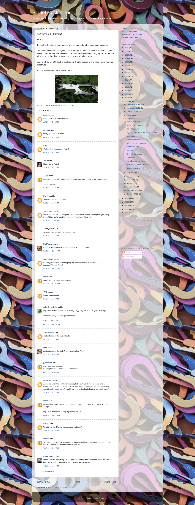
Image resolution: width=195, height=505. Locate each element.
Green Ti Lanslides (134, 154)
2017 (127, 80)
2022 (127, 62)
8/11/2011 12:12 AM (51, 415)
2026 (127, 48)
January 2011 (133, 194)
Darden (46, 196)
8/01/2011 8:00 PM (51, 221)
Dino (45, 348)
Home (77, 481)
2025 (127, 51)
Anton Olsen (48, 332)
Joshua (46, 130)
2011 (127, 101)
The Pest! (130, 157)
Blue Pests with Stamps (136, 143)
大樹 (45, 292)
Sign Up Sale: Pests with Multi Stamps (142, 133)
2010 (127, 199)
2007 (127, 209)
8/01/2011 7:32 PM (51, 188)
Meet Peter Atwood (129, 31)
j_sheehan (47, 363)
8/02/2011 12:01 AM (51, 284)
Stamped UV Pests (134, 140)
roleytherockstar (50, 307)
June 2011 (131, 176)
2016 (127, 83)
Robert (46, 423)
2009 (127, 202)
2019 (127, 73)
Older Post (110, 481)
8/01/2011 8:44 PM (51, 236)
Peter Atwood (49, 456)
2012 (127, 98)
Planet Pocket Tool (52, 12)
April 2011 (131, 183)
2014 (127, 91)
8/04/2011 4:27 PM (51, 339)
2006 (127, 213)
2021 (127, 66)
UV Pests (130, 150)
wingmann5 (48, 259)
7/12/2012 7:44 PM (51, 466)
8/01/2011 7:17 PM (51, 137)
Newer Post (43, 481)
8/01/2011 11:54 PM (51, 269)
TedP (45, 161)
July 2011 (131, 173)
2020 (127, 69)
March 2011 (132, 187)
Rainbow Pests (132, 147)
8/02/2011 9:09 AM (51, 299)
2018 (127, 76)
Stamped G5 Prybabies (135, 168)
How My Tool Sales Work (132, 34)
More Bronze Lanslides (135, 161)
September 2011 (134, 115)
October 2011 (133, 111)
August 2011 (132, 119)
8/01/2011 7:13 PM (51, 122)
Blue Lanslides (132, 136)
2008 (127, 206)
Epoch (46, 145)
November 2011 (134, 108)
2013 (127, 94)
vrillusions (48, 380)
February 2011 (133, 190)
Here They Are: (132, 129)
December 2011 (134, 104)
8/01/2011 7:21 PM (51, 152)
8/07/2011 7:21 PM (51, 393)
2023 (127, 58)
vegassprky (48, 211)
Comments (128, 257)
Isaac (45, 115)
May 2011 (131, 180)
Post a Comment (47, 471)
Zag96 (46, 176)
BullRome (47, 244)
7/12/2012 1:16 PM (51, 430)
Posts (126, 252)
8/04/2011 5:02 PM (51, 355)
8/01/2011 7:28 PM (51, 167)
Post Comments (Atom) (57, 487)
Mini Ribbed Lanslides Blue (137, 125)
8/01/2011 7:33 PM (51, 203)
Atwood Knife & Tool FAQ (132, 38)
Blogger (112, 498)
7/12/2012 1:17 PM (51, 448)
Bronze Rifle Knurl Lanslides (138, 165)
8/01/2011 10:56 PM (51, 251)
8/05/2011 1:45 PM (51, 372)
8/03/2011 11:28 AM (51, 324)
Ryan (45, 277)
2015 (127, 87)
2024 (127, 55)
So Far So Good (133, 122)
